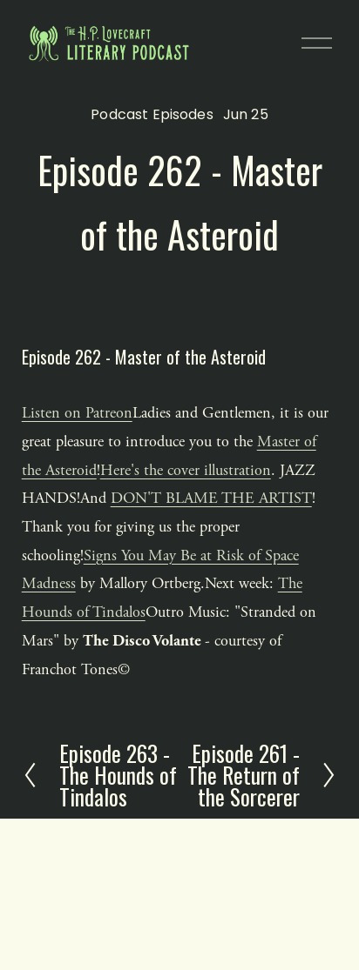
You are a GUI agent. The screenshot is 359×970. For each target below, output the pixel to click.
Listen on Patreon (77, 413)
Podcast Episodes (152, 114)
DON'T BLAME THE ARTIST (211, 498)
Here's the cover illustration (185, 470)
